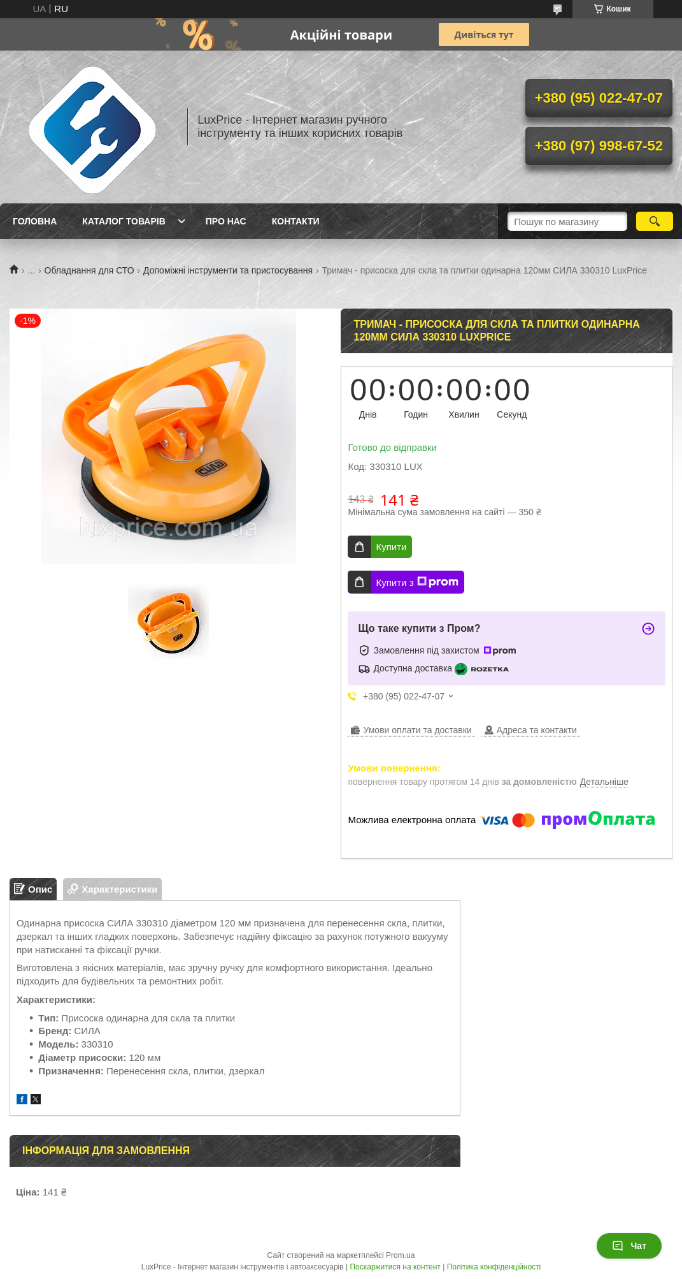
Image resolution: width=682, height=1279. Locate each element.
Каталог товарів (123, 221)
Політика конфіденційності (494, 1266)
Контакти (296, 221)
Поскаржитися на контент (395, 1266)
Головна (35, 221)
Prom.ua (400, 1255)
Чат (629, 1246)
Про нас (226, 221)
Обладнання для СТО (89, 270)
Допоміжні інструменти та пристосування (228, 270)
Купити (391, 546)
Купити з (417, 582)
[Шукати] (654, 221)
